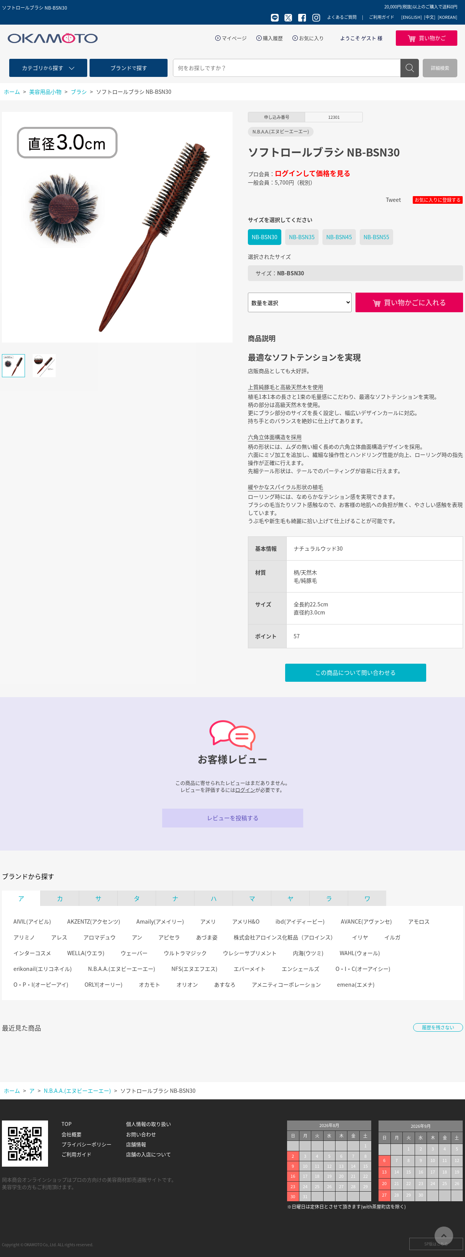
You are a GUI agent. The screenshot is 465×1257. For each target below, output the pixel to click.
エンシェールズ (300, 968)
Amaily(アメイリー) (160, 921)
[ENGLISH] (411, 17)
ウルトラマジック (185, 953)
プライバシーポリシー (86, 1144)
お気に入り (311, 38)
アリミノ (24, 937)
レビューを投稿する (233, 818)
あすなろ (225, 984)
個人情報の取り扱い (148, 1123)
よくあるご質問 (342, 17)
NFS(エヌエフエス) (194, 968)
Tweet (393, 199)
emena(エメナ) (356, 984)
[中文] (429, 17)
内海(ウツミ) (308, 953)
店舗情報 (136, 1144)
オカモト (149, 984)
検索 (409, 68)
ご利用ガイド (381, 17)
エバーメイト (250, 968)
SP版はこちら (436, 1244)
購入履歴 (273, 38)
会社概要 (71, 1134)
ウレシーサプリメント (250, 953)
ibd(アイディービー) (300, 921)
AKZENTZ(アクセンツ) (93, 921)
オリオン (187, 984)
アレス (59, 937)
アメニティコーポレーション (286, 984)
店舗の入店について (148, 1154)
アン (137, 937)
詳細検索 (440, 68)
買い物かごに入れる (415, 302)
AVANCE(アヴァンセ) (366, 921)
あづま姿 (207, 937)
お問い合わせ (141, 1134)
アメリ (208, 921)
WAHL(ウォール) (360, 953)
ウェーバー (134, 953)
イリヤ (360, 937)
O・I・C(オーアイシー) (362, 968)
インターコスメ (32, 953)
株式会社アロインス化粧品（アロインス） (285, 937)
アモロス (419, 921)
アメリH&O (245, 921)
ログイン (245, 789)
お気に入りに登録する (438, 199)
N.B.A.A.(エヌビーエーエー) (121, 968)
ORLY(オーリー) (104, 984)
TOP (66, 1123)
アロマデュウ (99, 937)
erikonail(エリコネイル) (42, 968)
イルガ (392, 937)
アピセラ (169, 937)
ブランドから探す (28, 876)
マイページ (234, 38)
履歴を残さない (438, 1027)
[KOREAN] (447, 17)
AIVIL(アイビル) (32, 921)
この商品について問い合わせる (355, 672)
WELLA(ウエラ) (86, 953)
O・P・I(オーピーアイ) (40, 984)
